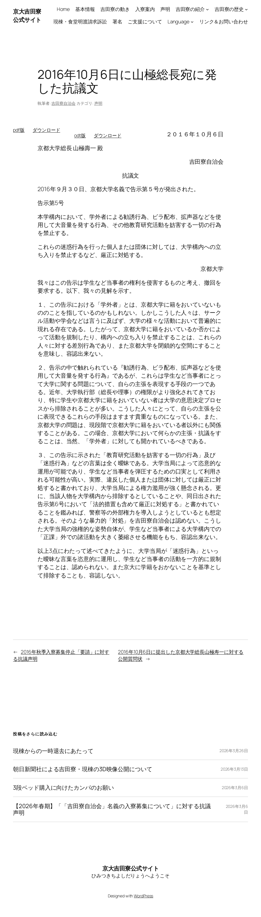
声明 (98, 103)
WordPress (143, 896)
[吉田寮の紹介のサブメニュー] (207, 9)
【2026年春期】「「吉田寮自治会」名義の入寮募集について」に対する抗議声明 (112, 809)
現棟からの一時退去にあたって (53, 751)
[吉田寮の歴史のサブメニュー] (246, 9)
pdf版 (19, 130)
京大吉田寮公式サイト (27, 15)
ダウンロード (46, 130)
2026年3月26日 (233, 750)
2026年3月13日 (234, 769)
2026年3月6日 (235, 787)
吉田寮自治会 (63, 103)
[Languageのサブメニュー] (192, 21)
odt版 (80, 135)
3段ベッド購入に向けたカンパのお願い (63, 787)
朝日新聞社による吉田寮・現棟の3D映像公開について (82, 769)
